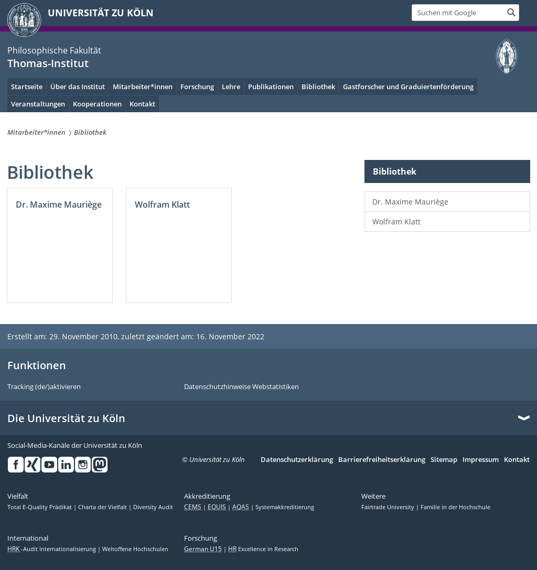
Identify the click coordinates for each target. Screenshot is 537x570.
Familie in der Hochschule (455, 507)
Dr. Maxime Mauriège (410, 202)
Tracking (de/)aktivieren (44, 387)
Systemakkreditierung (284, 507)
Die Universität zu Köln (66, 418)
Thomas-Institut (48, 63)
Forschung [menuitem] (197, 86)
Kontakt (142, 104)
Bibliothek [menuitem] (318, 86)
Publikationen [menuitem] (271, 86)
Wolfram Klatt (396, 222)
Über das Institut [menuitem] (77, 86)
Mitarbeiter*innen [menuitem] (143, 86)
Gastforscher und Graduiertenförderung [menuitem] (408, 86)
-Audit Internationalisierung (52, 549)
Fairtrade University (388, 507)
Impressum (481, 460)
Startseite (26, 86)
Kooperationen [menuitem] (97, 104)
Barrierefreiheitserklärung (381, 460)
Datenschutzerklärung (297, 460)
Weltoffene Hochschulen (135, 549)
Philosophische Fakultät (54, 50)
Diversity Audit (153, 507)
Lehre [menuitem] (231, 86)
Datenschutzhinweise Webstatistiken (241, 387)
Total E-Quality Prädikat (40, 507)
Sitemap (444, 460)
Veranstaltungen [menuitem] (38, 104)
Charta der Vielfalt (103, 507)
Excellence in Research (263, 549)
